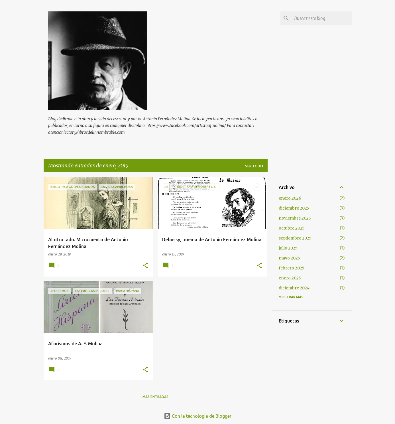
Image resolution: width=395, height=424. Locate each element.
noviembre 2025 (295, 218)
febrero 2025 (291, 268)
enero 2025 (290, 278)
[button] (145, 266)
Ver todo (254, 166)
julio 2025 (288, 248)
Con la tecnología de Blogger (197, 416)
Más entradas (155, 397)
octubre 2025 (292, 228)
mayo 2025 (289, 258)
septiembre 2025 (295, 238)
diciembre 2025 (294, 208)
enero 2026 (290, 198)
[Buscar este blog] (322, 18)
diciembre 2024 (294, 288)
